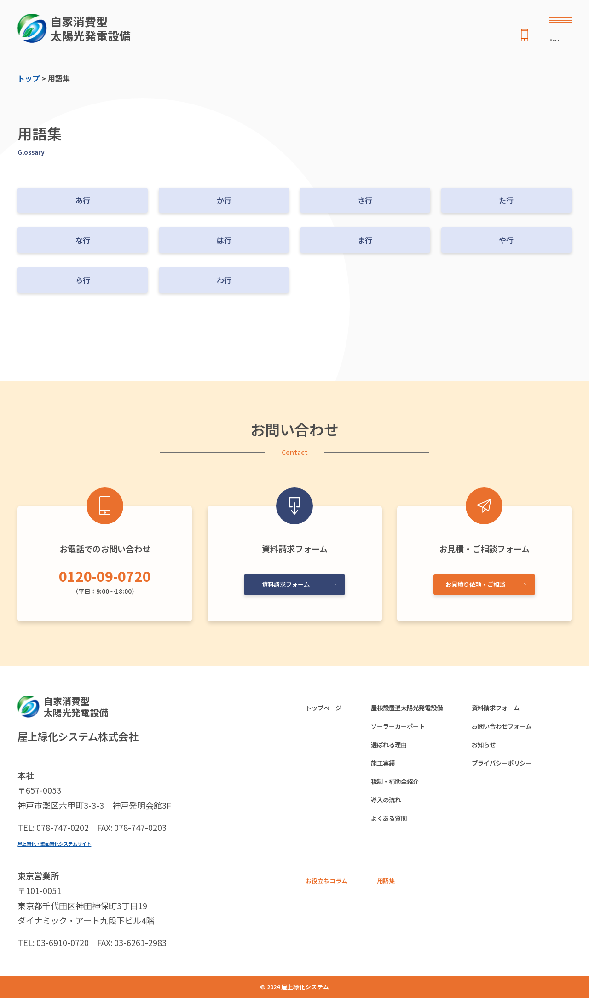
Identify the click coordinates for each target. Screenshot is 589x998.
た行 (506, 200)
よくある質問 (401, 832)
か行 (224, 200)
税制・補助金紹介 (408, 791)
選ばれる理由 (401, 750)
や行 (506, 239)
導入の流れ (397, 812)
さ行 (365, 200)
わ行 (224, 279)
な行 (82, 239)
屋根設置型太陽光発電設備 (423, 708)
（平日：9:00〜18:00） (105, 579)
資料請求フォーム (291, 581)
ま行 (365, 239)
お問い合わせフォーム (533, 729)
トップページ (328, 708)
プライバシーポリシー (533, 771)
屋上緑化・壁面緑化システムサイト (69, 842)
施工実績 (394, 771)
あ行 (82, 200)
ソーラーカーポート (412, 729)
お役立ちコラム (331, 897)
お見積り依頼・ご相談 (480, 581)
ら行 (82, 279)
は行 (224, 239)
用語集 (398, 897)
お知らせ (511, 750)
